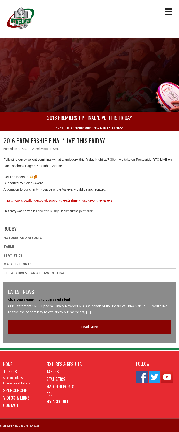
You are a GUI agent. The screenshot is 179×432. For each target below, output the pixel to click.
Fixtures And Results (22, 237)
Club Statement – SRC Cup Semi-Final (39, 299)
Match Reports (17, 264)
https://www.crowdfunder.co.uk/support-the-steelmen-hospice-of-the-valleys (57, 200)
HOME (59, 127)
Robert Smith (51, 149)
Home (8, 364)
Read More (89, 326)
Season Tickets (13, 378)
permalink (86, 211)
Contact (11, 405)
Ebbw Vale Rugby (47, 211)
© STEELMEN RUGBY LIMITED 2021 (19, 425)
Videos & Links (16, 397)
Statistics (12, 255)
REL (49, 394)
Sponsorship (15, 390)
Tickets (10, 371)
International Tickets (16, 383)
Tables (52, 371)
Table (8, 246)
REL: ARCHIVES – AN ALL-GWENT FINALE (36, 273)
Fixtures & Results (64, 364)
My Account (57, 401)
